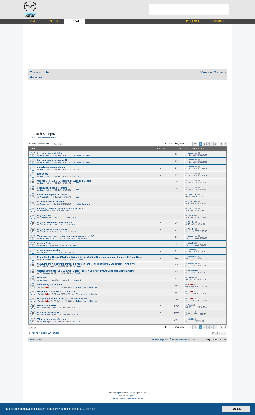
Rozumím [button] (236, 409)
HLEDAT (74, 21)
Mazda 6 (76, 321)
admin (46, 287)
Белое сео (43, 174)
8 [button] (221, 143)
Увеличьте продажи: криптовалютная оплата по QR (65, 236)
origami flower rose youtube (52, 229)
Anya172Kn (44, 197)
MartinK (43, 315)
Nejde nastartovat (46, 305)
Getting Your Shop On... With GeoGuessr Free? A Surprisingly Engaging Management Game (85, 271)
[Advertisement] (188, 9)
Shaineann (44, 273)
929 (78, 169)
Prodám (80, 259)
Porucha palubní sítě (48, 312)
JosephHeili (44, 155)
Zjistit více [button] (89, 408)
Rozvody (42, 277)
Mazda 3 (77, 280)
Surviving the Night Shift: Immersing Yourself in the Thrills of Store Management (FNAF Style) (86, 264)
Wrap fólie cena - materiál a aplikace (56, 291)
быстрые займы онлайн (50, 201)
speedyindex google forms (51, 167)
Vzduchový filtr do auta (49, 284)
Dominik (43, 280)
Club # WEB (81, 238)
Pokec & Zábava (84, 155)
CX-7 (74, 308)
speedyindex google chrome (52, 187)
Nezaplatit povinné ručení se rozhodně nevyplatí (62, 298)
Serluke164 (44, 266)
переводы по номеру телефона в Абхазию (60, 208)
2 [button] (204, 143)
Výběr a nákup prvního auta (51, 319)
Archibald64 (45, 259)
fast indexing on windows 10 (52, 160)
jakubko (43, 321)
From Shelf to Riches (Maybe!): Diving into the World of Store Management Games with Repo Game (89, 257)
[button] (194, 144)
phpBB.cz (133, 396)
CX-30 (75, 315)
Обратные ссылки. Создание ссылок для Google (64, 181)
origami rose (44, 215)
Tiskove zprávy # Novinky (86, 287)
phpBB (118, 393)
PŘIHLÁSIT (192, 21)
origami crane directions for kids (54, 222)
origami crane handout (49, 250)
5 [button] (215, 143)
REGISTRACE (218, 21)
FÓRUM (53, 21)
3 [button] (208, 143)
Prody (42, 308)
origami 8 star (44, 243)
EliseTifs (43, 218)
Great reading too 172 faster (52, 194)
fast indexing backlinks (49, 153)
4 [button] (211, 143)
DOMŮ (33, 21)
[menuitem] (48, 72)
